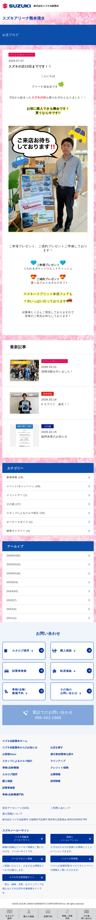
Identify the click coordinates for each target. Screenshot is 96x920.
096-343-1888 (48, 718)
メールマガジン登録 (21, 858)
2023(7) (12, 600)
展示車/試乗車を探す (62, 754)
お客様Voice (9, 754)
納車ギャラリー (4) (18, 530)
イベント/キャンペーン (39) (23, 486)
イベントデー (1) (17, 495)
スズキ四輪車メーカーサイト (22, 838)
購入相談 (7, 781)
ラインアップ (57, 760)
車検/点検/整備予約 (13, 794)
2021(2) (12, 618)
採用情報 (55, 781)
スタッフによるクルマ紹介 (17, 760)
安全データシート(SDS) (15, 807)
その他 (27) (14, 504)
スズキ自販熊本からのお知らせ (19, 747)
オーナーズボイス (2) (20, 522)
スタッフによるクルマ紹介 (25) (26, 512)
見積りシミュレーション (69, 838)
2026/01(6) (14, 573)
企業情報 (55, 774)
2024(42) (12, 591)
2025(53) (12, 582)
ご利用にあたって (60, 807)
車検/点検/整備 (10, 767)
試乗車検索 (8, 787)
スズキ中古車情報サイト (21, 877)
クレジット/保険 (59, 767)
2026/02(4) (14, 564)
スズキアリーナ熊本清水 (23, 18)
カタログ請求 (9, 774)
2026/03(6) (14, 555)
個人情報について (12, 813)
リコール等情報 (70, 858)
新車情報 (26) (15, 477)
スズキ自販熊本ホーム (14, 741)
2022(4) (12, 609)
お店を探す (56, 747)
